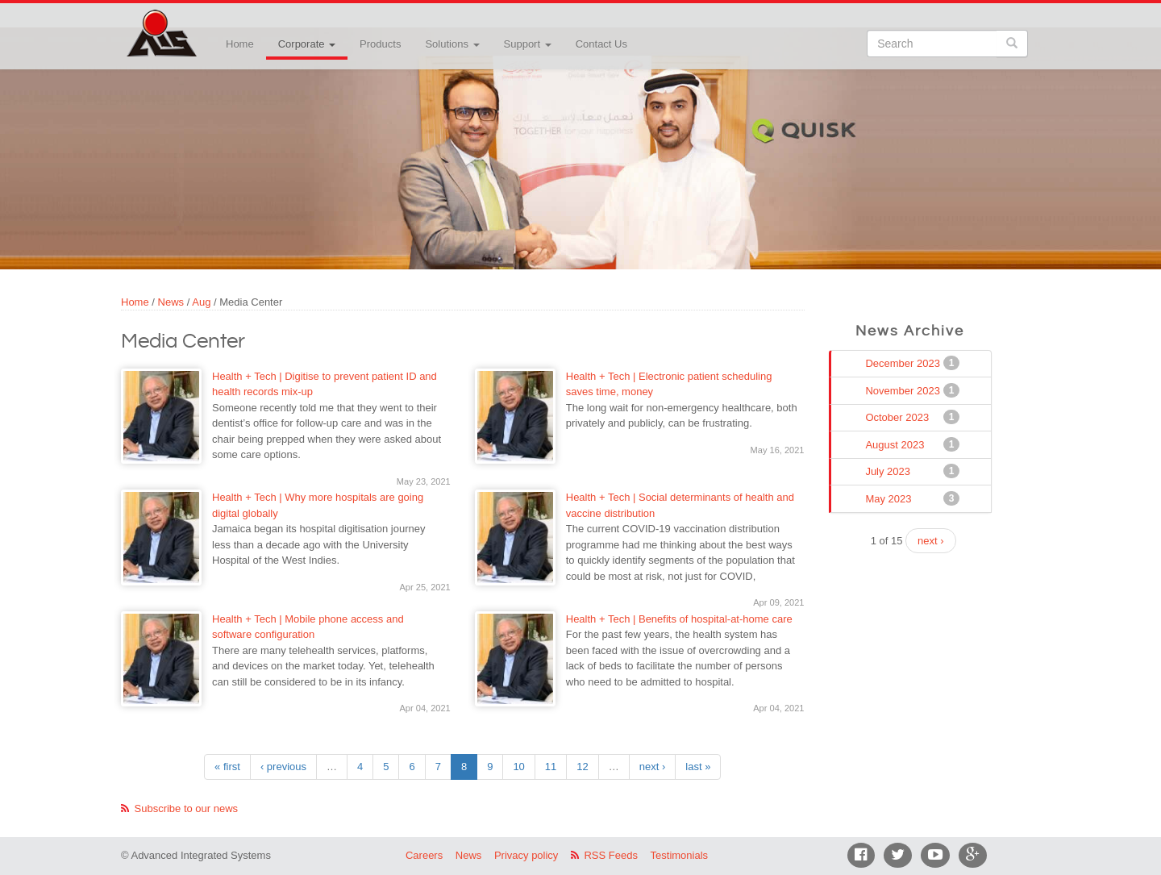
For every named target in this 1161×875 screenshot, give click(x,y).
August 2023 (896, 444)
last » (697, 766)
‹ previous (283, 766)
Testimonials (680, 855)
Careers (424, 855)
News (171, 302)
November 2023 (904, 390)
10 (518, 766)
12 (582, 766)
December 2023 (904, 363)
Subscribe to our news (187, 808)
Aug (201, 302)
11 (550, 766)
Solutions (452, 44)
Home (240, 44)
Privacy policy (526, 855)
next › (652, 766)
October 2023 (898, 417)
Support (527, 44)
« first (227, 766)
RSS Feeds (610, 855)
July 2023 (889, 471)
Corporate (306, 44)
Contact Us (601, 44)
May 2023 (889, 498)
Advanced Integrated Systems (201, 23)
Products (380, 44)
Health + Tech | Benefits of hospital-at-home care (679, 619)
